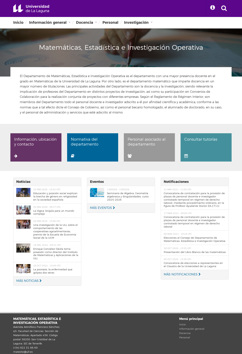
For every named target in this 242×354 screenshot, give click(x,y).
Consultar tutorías (200, 147)
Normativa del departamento (84, 147)
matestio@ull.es (23, 351)
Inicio (18, 22)
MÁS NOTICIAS (29, 281)
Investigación (136, 22)
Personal (110, 22)
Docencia (84, 22)
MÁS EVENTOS (102, 208)
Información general (48, 22)
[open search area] (224, 8)
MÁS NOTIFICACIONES (182, 274)
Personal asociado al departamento (147, 147)
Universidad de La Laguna (31, 8)
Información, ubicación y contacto (35, 147)
